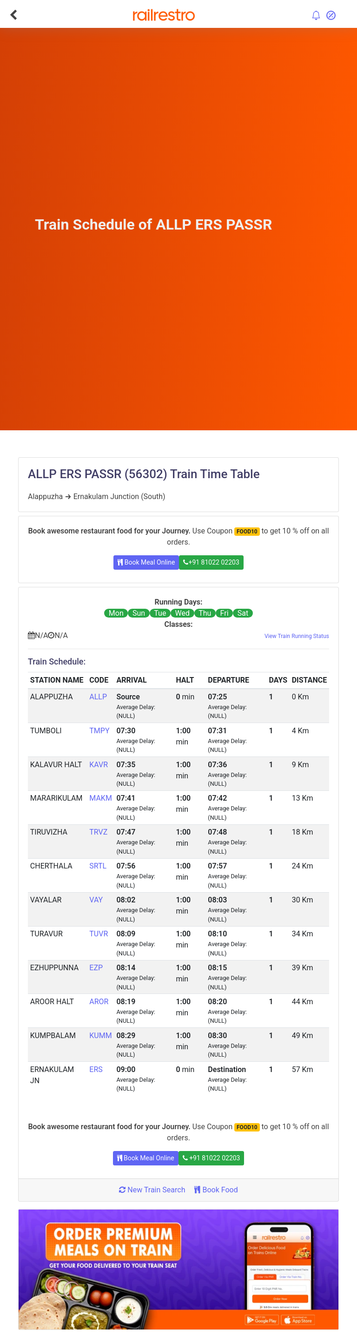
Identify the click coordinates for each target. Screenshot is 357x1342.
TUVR (98, 933)
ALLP (98, 696)
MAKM (100, 798)
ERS (95, 1069)
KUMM (100, 1035)
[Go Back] (13, 15)
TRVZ (98, 832)
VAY (96, 899)
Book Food (216, 1189)
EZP (96, 967)
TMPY (99, 730)
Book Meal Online (146, 562)
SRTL (97, 866)
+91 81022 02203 (211, 562)
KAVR (98, 764)
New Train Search (152, 1189)
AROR (98, 1001)
